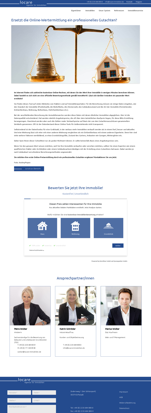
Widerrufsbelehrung (127, 403)
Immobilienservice (135, 11)
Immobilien (90, 11)
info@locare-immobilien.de (72, 348)
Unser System (104, 11)
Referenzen (119, 11)
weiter (117, 246)
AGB (121, 397)
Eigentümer (76, 11)
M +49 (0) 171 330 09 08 (24, 348)
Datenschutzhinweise (36, 250)
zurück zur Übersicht (33, 169)
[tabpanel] (30, 321)
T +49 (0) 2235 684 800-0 (70, 345)
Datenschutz (124, 408)
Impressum (123, 392)
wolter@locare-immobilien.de (27, 352)
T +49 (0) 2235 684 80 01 (25, 345)
